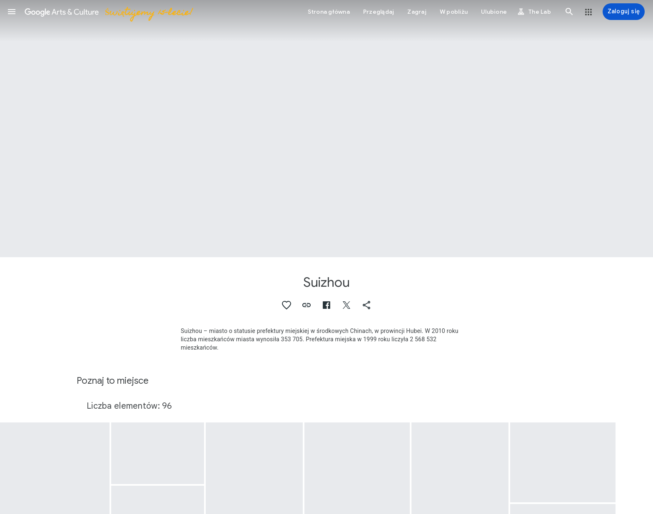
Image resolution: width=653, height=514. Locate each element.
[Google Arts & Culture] (108, 11)
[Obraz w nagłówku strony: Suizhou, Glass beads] (326, 128)
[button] (12, 12)
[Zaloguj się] (624, 11)
